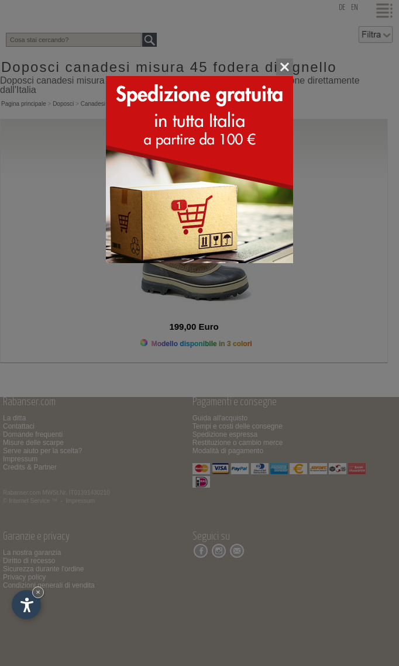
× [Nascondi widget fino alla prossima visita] (38, 592)
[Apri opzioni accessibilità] (26, 604)
